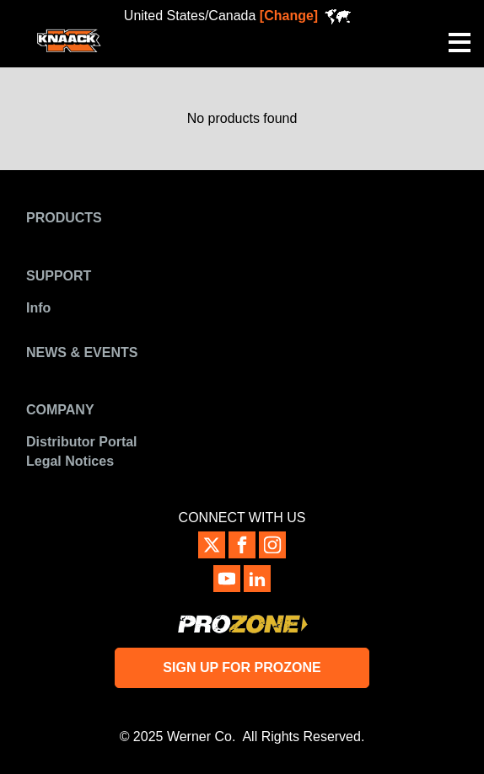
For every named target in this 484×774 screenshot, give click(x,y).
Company (60, 410)
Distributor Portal (81, 442)
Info (38, 308)
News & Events (81, 352)
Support (58, 276)
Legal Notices (70, 461)
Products (64, 218)
